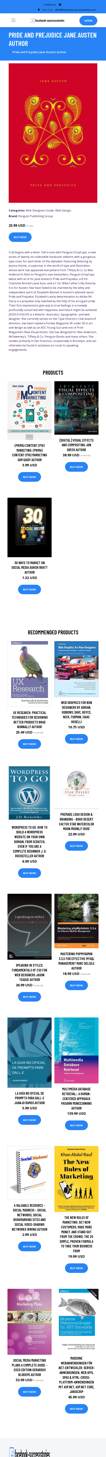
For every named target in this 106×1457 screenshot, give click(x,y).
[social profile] (60, 4)
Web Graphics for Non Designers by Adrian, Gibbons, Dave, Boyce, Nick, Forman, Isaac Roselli (76, 712)
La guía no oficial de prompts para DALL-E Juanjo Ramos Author (29, 1098)
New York (47, 9)
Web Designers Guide (40, 210)
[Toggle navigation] (13, 20)
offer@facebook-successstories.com (75, 9)
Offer (88, 20)
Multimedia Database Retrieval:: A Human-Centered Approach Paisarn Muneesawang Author (76, 1098)
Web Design (63, 210)
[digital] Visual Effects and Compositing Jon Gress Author (76, 445)
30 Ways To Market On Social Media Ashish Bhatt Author (29, 567)
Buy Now (20, 237)
